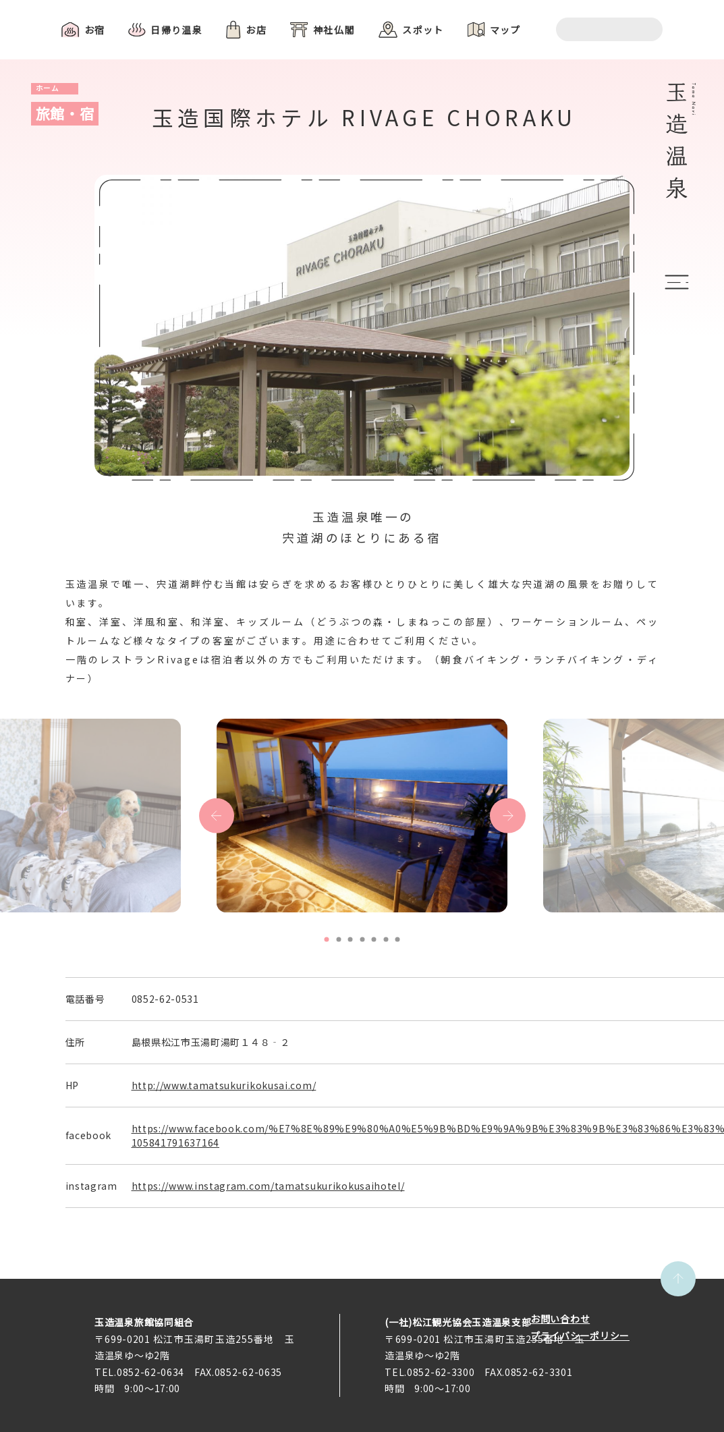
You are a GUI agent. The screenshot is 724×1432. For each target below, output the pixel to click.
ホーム (47, 88)
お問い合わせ (560, 1318)
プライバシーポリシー (580, 1335)
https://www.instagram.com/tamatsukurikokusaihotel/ (268, 1185)
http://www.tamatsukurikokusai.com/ (224, 1085)
